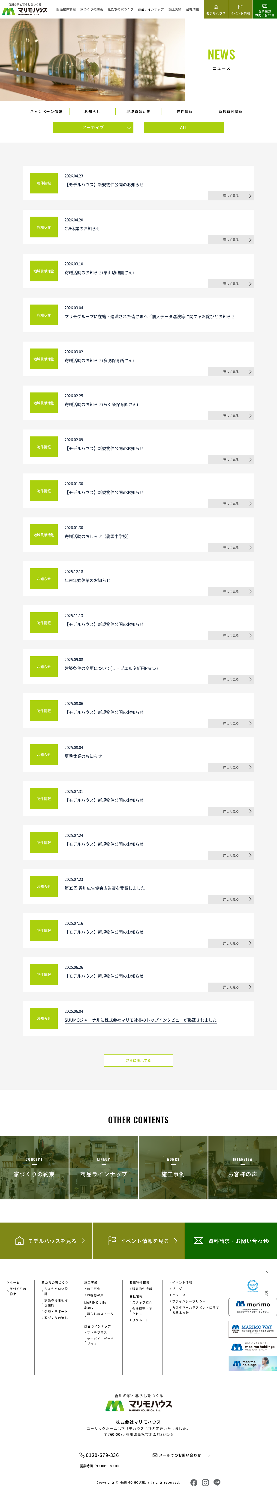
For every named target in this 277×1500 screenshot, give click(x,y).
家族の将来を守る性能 (56, 1302)
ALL (184, 127)
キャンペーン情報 (46, 111)
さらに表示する (138, 1060)
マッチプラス (97, 1332)
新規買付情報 (231, 111)
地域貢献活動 (138, 111)
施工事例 (93, 1288)
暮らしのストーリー (100, 1316)
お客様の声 (95, 1295)
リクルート (140, 1320)
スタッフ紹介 (142, 1302)
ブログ (177, 1288)
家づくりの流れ (56, 1317)
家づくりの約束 (91, 9)
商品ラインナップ (151, 9)
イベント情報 (182, 1282)
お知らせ (92, 111)
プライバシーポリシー (189, 1301)
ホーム (15, 1282)
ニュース (179, 1295)
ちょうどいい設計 (56, 1291)
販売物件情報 (66, 9)
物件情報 (185, 111)
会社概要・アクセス (142, 1311)
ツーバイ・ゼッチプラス (100, 1341)
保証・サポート (56, 1311)
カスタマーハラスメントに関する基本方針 (195, 1310)
